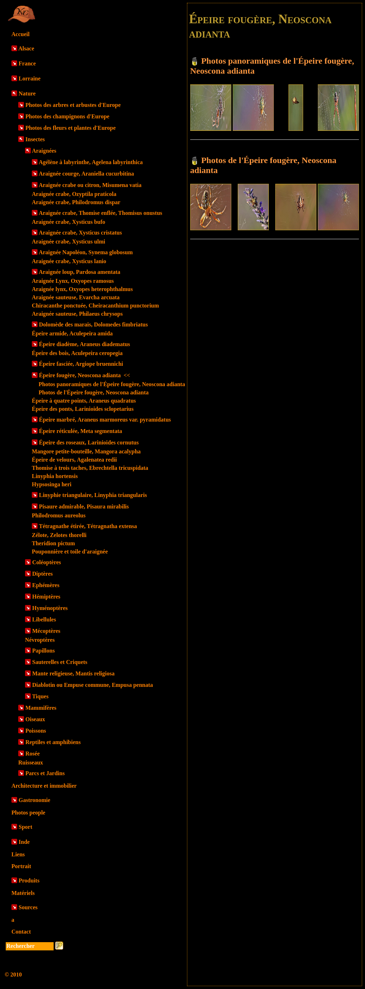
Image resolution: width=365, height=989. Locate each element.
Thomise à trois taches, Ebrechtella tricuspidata (90, 468)
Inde (24, 842)
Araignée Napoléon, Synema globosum (86, 252)
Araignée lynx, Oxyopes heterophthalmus (82, 289)
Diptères (42, 574)
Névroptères (40, 640)
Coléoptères (46, 562)
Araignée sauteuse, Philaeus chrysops (77, 314)
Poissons (35, 731)
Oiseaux (35, 719)
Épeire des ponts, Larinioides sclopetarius (83, 409)
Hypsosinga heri (51, 484)
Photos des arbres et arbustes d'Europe (73, 105)
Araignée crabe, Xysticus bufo (68, 222)
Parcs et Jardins (45, 773)
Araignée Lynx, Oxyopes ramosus (73, 281)
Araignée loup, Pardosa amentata (79, 272)
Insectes (35, 139)
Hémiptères (46, 597)
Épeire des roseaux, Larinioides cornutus (89, 442)
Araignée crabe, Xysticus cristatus (80, 233)
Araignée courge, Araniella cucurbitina (86, 174)
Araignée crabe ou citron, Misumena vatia (90, 185)
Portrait (21, 866)
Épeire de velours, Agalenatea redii (74, 460)
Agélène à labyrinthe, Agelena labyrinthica (91, 162)
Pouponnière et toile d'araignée (70, 551)
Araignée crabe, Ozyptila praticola (74, 194)
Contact (21, 932)
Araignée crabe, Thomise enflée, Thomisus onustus (100, 213)
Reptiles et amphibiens (53, 742)
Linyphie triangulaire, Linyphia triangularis (93, 495)
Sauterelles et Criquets (59, 662)
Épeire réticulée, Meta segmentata (80, 431)
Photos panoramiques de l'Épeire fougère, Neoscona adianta (112, 384)
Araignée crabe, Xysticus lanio (69, 261)
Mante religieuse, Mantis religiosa (73, 673)
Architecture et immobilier (44, 786)
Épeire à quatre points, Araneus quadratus (84, 401)
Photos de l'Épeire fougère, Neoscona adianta (94, 392)
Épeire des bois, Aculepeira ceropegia (77, 353)
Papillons (43, 651)
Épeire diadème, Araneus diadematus (84, 344)
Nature (27, 93)
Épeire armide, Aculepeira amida (72, 333)
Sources (28, 907)
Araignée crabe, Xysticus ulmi (68, 241)
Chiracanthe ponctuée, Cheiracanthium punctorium (95, 305)
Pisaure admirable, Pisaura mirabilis (84, 506)
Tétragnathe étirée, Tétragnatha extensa (88, 526)
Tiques (40, 696)
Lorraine (29, 78)
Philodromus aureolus (58, 515)
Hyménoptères (50, 608)
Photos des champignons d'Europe (67, 116)
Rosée (32, 754)
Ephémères (45, 585)
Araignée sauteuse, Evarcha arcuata (76, 297)
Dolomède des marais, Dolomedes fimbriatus (93, 324)
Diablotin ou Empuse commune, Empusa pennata (92, 685)
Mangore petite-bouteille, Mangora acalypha (86, 451)
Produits (29, 880)
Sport (25, 827)
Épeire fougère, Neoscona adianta (84, 375)
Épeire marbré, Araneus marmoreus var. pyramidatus (105, 420)
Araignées (44, 151)
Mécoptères (46, 631)
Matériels (23, 893)
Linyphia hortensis (55, 476)
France (27, 63)
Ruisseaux (30, 762)
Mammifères (40, 708)
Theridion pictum (53, 543)
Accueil (20, 34)
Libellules (44, 619)
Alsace (26, 48)
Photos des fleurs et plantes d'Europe (70, 128)
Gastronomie (34, 800)
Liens (18, 854)
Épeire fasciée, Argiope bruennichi (81, 364)
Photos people (28, 813)
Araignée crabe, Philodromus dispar (76, 202)
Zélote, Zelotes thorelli (59, 535)
